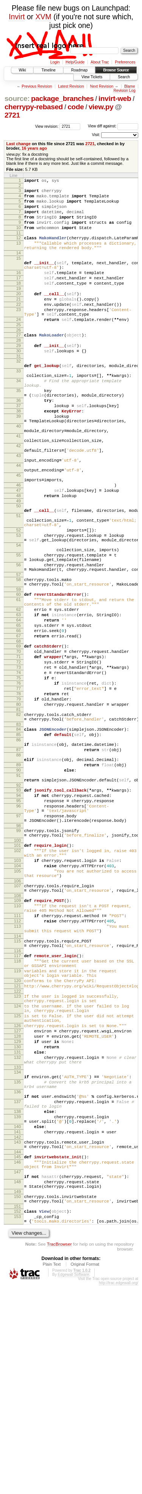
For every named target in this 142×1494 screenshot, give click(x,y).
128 (17, 1207)
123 (17, 1158)
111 (17, 1063)
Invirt (17, 16)
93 (18, 913)
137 (17, 1286)
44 (18, 524)
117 (17, 1110)
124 (17, 1170)
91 (18, 896)
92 (18, 909)
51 (18, 585)
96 (18, 933)
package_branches (62, 98)
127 (17, 1201)
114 (17, 1088)
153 (17, 1423)
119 (17, 1128)
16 (18, 290)
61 (18, 685)
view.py (101, 107)
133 (17, 1245)
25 (18, 354)
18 (18, 303)
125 (17, 1182)
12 (18, 248)
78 (18, 799)
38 (18, 457)
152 (17, 1416)
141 (17, 1323)
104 (17, 1004)
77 (18, 792)
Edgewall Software (73, 1483)
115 (17, 1093)
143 (17, 1335)
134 (17, 1250)
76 (18, 786)
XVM (43, 16)
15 (18, 273)
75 (18, 780)
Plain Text (52, 1473)
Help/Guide (75, 62)
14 (18, 266)
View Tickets (91, 77)
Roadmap (79, 70)
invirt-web (114, 98)
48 (18, 561)
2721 (12, 115)
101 (17, 979)
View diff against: (113, 126)
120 (17, 1140)
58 (18, 662)
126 (17, 1194)
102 (17, 985)
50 (18, 572)
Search (124, 77)
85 (18, 847)
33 (18, 408)
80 (18, 812)
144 (17, 1347)
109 (17, 1044)
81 (18, 818)
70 (18, 747)
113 (17, 1076)
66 (18, 723)
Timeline (48, 70)
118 (17, 1116)
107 (17, 1027)
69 (18, 741)
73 (18, 767)
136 (17, 1274)
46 (18, 548)
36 (18, 444)
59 (18, 674)
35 (18, 432)
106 (17, 1022)
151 (17, 1411)
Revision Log (125, 90)
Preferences (125, 62)
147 (17, 1370)
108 (17, 1039)
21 (18, 323)
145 (17, 1352)
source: (17, 98)
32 (18, 396)
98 (18, 957)
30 (18, 385)
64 (18, 710)
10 (18, 236)
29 (18, 378)
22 (18, 329)
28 (18, 372)
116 (17, 1105)
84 (18, 840)
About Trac (100, 62)
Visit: (96, 135)
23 (18, 335)
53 (18, 609)
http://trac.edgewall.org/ (118, 1491)
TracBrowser (59, 1452)
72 (18, 760)
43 (18, 512)
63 (18, 704)
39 (18, 464)
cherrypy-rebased (34, 107)
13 (18, 254)
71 (18, 754)
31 (18, 391)
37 (18, 451)
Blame (129, 86)
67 (18, 730)
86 (18, 853)
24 (18, 348)
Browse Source (116, 70)
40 (18, 476)
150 (17, 1399)
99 (18, 962)
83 (18, 835)
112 (17, 1069)
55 (18, 633)
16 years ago (34, 148)
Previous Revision (37, 86)
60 (18, 679)
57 (18, 657)
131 (17, 1226)
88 (18, 871)
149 (17, 1394)
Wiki (22, 70)
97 (18, 945)
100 (17, 974)
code (75, 107)
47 (18, 555)
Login (54, 62)
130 (17, 1220)
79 (18, 805)
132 (17, 1233)
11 (18, 243)
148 (17, 1382)
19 (18, 310)
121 (17, 1147)
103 (17, 997)
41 (18, 488)
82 (18, 823)
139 (17, 1305)
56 (18, 645)
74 (18, 773)
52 (18, 602)
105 (17, 1010)
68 (18, 736)
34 (18, 420)
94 (18, 920)
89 (18, 884)
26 (18, 360)
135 (17, 1262)
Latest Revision (71, 86)
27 (18, 365)
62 (18, 698)
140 (17, 1317)
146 (17, 1358)
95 (18, 926)
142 (17, 1330)
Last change (18, 143)
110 (17, 1051)
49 (18, 568)
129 (17, 1214)
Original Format (84, 1473)
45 (18, 536)
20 (18, 316)
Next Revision (102, 86)
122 (17, 1153)
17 (18, 297)
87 (18, 865)
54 (18, 621)
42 (18, 500)
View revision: (47, 126)
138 (17, 1298)
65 (18, 717)
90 (18, 890)
